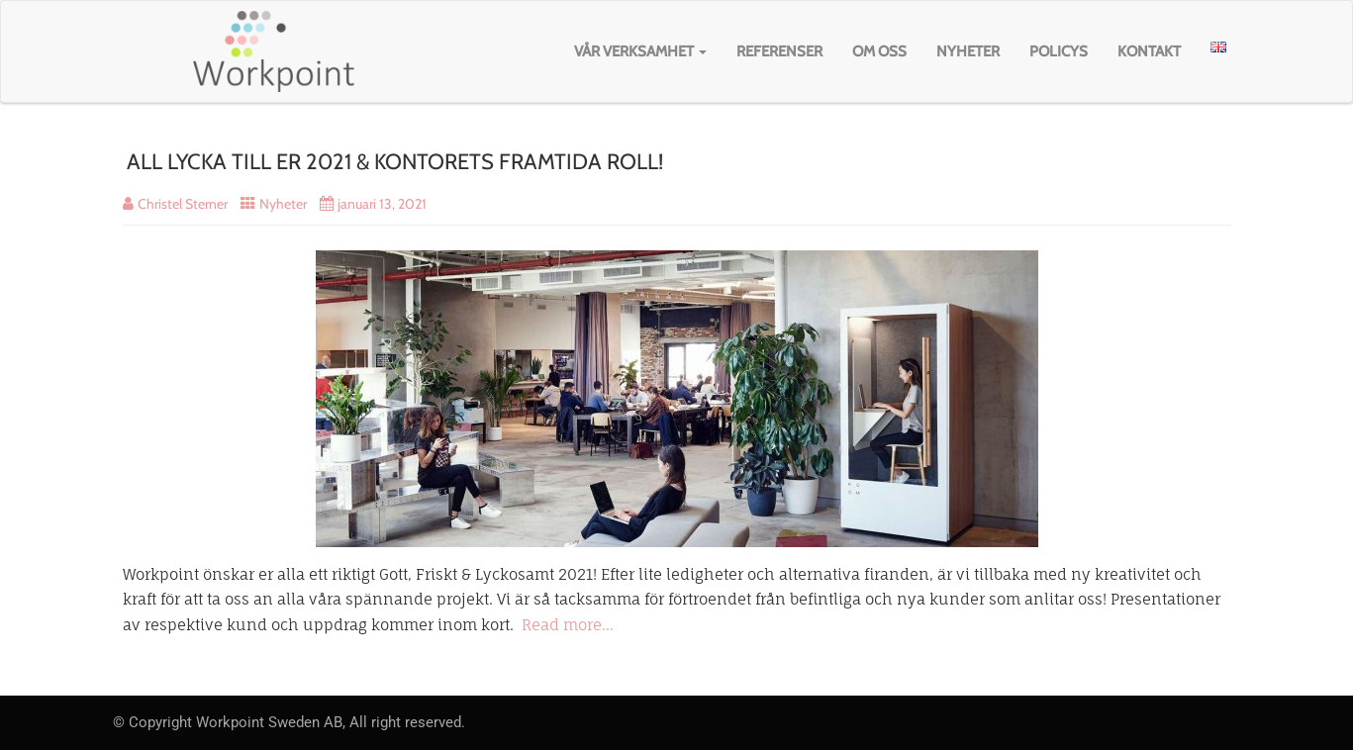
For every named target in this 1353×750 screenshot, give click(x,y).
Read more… (568, 624)
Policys (1058, 51)
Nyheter (968, 51)
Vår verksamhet (640, 51)
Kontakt (1149, 51)
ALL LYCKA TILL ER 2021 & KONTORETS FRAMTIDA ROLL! (395, 161)
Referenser (779, 51)
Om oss (879, 51)
